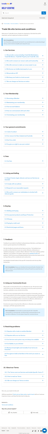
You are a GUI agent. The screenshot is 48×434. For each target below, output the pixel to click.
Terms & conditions (15, 23)
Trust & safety (7, 23)
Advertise (44, 428)
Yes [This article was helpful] (11, 412)
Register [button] (3, 430)
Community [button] (42, 18)
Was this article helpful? (9, 409)
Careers (39, 428)
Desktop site (4, 428)
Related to (4, 402)
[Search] (24, 13)
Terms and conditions (7, 405)
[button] (44, 3)
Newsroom (34, 428)
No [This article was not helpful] (34, 412)
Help (9, 428)
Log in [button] (8, 430)
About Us (28, 428)
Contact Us (14, 428)
